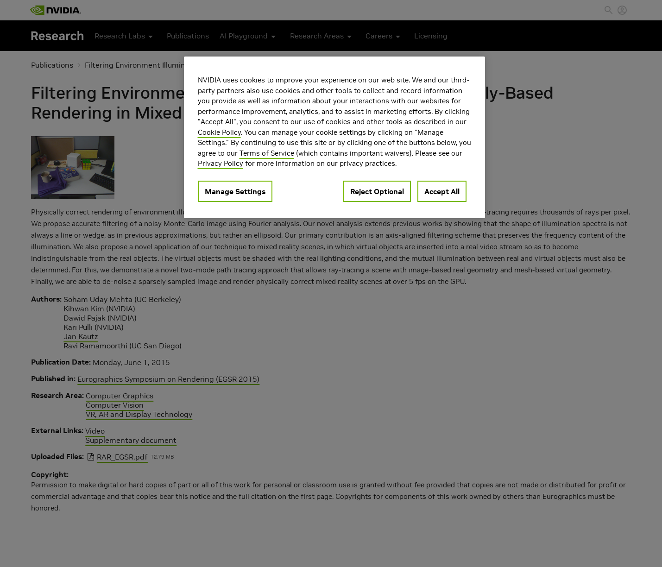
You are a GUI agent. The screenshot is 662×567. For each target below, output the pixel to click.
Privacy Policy (220, 163)
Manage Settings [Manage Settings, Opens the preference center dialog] (235, 191)
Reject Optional (377, 191)
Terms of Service (267, 153)
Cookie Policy (219, 132)
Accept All (442, 191)
